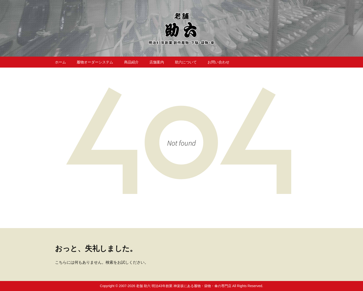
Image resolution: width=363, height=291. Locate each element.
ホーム (60, 62)
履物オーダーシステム (95, 62)
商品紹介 (131, 62)
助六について (186, 62)
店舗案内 (156, 62)
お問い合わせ (218, 62)
